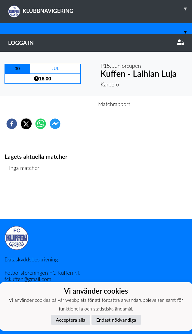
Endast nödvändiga (116, 320)
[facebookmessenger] (55, 123)
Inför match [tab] (75, 104)
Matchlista (24, 198)
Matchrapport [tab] (114, 104)
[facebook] (11, 123)
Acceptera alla (70, 320)
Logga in (96, 42)
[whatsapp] (40, 123)
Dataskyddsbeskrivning (31, 259)
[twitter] (26, 123)
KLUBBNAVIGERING (100, 8)
